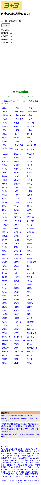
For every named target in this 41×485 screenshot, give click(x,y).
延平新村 (5, 225)
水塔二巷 (30, 273)
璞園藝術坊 (11, 465)
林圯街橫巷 (31, 262)
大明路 (29, 191)
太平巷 (17, 202)
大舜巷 (29, 199)
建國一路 (30, 228)
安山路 (17, 206)
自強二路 (17, 322)
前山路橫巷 (18, 145)
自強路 (17, 325)
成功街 (29, 240)
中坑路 (4, 119)
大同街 (4, 187)
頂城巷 (17, 344)
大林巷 (17, 195)
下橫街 (4, 111)
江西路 (29, 277)
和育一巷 (17, 169)
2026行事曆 (27, 480)
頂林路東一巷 (32, 348)
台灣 (10, 101)
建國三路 (5, 232)
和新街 (4, 169)
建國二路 (17, 232)
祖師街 (29, 307)
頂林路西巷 (31, 352)
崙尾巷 (4, 214)
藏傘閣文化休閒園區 (16, 472)
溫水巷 (4, 284)
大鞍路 (4, 202)
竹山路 (29, 311)
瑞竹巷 (4, 296)
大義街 (17, 199)
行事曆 (4, 480)
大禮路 (4, 199)
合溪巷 (29, 161)
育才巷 (29, 318)
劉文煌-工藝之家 (7, 451)
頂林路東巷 (6, 352)
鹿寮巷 (4, 363)
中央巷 (29, 119)
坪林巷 (29, 176)
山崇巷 (17, 210)
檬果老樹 (13, 460)
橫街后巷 (5, 269)
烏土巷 (4, 288)
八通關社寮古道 (16, 449)
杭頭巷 (4, 251)
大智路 (4, 195)
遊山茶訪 (19, 474)
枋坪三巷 (17, 258)
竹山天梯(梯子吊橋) (25, 465)
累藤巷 (29, 314)
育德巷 (17, 318)
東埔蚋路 (17, 251)
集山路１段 (31, 333)
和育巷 (29, 169)
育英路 (4, 322)
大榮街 (29, 195)
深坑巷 (17, 281)
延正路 (29, 225)
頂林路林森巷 (19, 352)
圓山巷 (17, 172)
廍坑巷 (17, 214)
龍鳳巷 (29, 363)
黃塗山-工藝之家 (30, 476)
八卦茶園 (4, 449)
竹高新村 (5, 314)
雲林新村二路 (19, 340)
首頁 (5, 101)
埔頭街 (17, 180)
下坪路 (29, 108)
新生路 (4, 247)
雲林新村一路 (7, 340)
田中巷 (4, 299)
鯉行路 (29, 359)
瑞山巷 (17, 292)
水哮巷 (4, 273)
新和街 (29, 243)
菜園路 (4, 329)
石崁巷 (17, 303)
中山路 (4, 123)
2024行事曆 (10, 480)
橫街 (29, 266)
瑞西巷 (17, 296)
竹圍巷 (4, 311)
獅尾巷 (17, 288)
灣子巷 (29, 284)
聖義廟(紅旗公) (23, 470)
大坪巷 (29, 187)
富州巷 (29, 206)
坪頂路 (4, 180)
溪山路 (29, 281)
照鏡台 (16, 463)
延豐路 (17, 228)
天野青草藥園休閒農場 (15, 453)
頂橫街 (4, 355)
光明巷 (17, 138)
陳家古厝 (4, 476)
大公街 (17, 184)
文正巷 (17, 243)
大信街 (4, 184)
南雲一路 (5, 161)
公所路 (29, 141)
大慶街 (17, 191)
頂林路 (17, 348)
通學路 (4, 333)
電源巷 (4, 344)
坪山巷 (17, 176)
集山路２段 (6, 337)
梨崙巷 (17, 266)
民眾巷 (29, 269)
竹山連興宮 (27, 467)
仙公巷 (17, 134)
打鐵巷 (16, 456)
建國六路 (30, 232)
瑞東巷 (29, 292)
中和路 (29, 115)
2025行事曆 (19, 480)
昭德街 (17, 247)
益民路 (4, 303)
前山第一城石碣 (30, 449)
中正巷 (4, 130)
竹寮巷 (17, 311)
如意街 (29, 202)
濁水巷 (17, 284)
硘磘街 (4, 307)
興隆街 (29, 325)
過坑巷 (17, 333)
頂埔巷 (29, 344)
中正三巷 (5, 126)
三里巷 (4, 108)
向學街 (17, 165)
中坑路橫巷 (18, 119)
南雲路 (17, 161)
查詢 (5, 25)
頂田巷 (29, 355)
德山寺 (9, 456)
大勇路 (29, 184)
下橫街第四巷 (19, 115)
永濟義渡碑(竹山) (26, 460)
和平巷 (29, 165)
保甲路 (29, 134)
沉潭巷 (4, 281)
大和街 (17, 187)
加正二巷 (17, 154)
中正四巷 (30, 126)
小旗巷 (4, 210)
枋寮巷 (4, 262)
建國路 (17, 236)
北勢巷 (29, 158)
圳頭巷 (29, 172)
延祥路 (4, 228)
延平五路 (17, 221)
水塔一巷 (17, 273)
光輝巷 (17, 141)
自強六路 (30, 322)
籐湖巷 (17, 314)
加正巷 (4, 158)
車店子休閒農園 (8, 474)
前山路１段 (31, 145)
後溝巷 (29, 236)
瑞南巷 (4, 292)
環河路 (29, 296)
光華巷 (4, 141)
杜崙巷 (29, 247)
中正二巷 (17, 126)
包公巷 (17, 158)
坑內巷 (4, 176)
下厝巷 (17, 108)
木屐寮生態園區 (27, 456)
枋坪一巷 (5, 258)
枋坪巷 (29, 258)
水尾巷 (4, 277)
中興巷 (29, 130)
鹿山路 (17, 363)
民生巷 (17, 269)
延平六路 (30, 221)
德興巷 (17, 240)
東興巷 (29, 251)
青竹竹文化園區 (16, 476)
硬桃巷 (17, 307)
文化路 (4, 243)
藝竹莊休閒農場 (32, 472)
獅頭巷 (29, 288)
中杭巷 (17, 123)
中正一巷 (30, 123)
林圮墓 (32, 458)
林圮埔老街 (23, 458)
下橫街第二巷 (7, 115)
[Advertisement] (20, 67)
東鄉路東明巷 (19, 255)
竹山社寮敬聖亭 (14, 467)
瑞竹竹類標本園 (27, 463)
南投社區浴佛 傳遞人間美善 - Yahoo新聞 (16, 416)
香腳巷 (4, 359)
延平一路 (17, 217)
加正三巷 (5, 154)
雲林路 (29, 340)
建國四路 (5, 236)
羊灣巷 (4, 318)
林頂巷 (4, 266)
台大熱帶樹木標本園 (24, 451)
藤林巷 (17, 329)
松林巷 (29, 255)
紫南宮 (12, 470)
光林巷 (29, 138)
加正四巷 (30, 154)
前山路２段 (18, 149)
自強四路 (5, 325)
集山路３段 (18, 337)
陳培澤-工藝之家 (31, 474)
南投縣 (15, 101)
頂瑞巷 (17, 355)
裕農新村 (30, 329)
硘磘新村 (30, 303)
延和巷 (29, 214)
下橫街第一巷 (19, 111)
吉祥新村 (5, 165)
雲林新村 (30, 337)
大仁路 (29, 180)
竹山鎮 (22, 101)
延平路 (17, 225)
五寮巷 (4, 134)
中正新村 (17, 130)
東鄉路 (4, 255)
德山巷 (4, 240)
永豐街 (17, 277)
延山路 (4, 217)
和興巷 (4, 172)
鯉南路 (17, 359)
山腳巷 (29, 210)
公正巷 (4, 145)
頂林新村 (5, 348)
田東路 (29, 299)
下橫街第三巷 (32, 111)
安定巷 (4, 206)
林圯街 (17, 262)
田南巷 (17, 299)
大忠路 (4, 191)
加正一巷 (30, 149)
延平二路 (5, 221)
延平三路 (30, 217)
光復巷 (4, 138)
